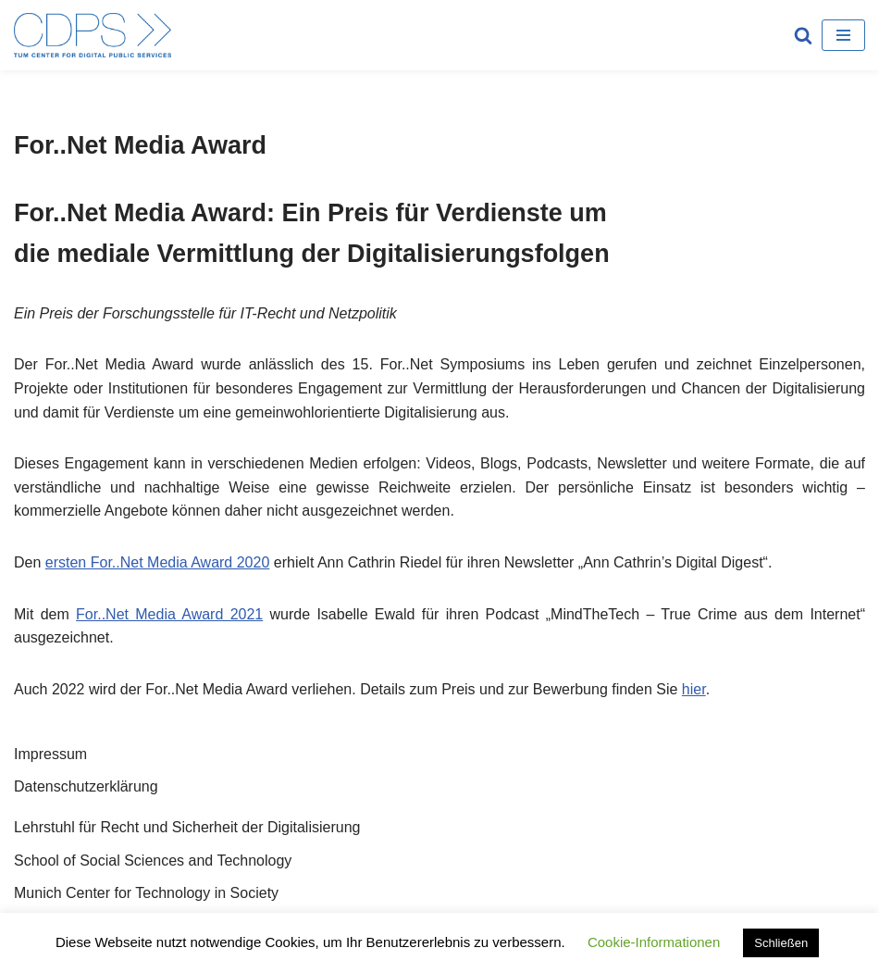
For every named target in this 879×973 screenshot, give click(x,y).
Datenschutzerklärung (86, 786)
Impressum (50, 754)
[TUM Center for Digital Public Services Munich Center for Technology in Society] (92, 35)
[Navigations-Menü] (843, 35)
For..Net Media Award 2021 (169, 614)
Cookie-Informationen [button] (654, 942)
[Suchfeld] (803, 35)
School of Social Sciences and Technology (152, 860)
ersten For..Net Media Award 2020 (157, 562)
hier (694, 689)
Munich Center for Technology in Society (146, 893)
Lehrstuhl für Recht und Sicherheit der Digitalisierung (187, 827)
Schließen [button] (781, 943)
